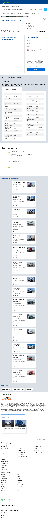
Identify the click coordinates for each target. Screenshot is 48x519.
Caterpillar (3, 491)
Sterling (3, 486)
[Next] (44, 17)
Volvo (2, 489)
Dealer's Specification (12, 89)
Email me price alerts (26, 152)
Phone (28, 49)
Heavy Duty (19, 13)
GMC (18, 474)
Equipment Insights (7, 39)
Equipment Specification (9, 37)
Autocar (3, 474)
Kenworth (3, 482)
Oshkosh (3, 484)
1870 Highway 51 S (6, 31)
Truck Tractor (26, 13)
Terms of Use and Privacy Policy (8, 505)
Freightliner (4, 478)
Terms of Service (36, 66)
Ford (2, 493)
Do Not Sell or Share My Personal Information (10, 510)
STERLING (33, 13)
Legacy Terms (4, 508)
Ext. (41, 49)
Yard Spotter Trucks (22, 456)
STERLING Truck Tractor (18, 389)
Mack (18, 478)
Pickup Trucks (37, 450)
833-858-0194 (42, 31)
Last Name (28, 43)
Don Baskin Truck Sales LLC (7, 30)
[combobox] (28, 50)
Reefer (2, 467)
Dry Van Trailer (4, 463)
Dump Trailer (4, 465)
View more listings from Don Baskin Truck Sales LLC (13, 414)
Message (28, 52)
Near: (31, 9)
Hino (18, 491)
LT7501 (38, 13)
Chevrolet (3, 476)
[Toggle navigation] (45, 2)
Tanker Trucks (4, 455)
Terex (18, 482)
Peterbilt (19, 480)
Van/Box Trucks (5, 451)
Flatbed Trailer (4, 461)
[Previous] (4, 17)
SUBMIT (35, 69)
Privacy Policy (29, 66)
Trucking (13, 13)
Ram (18, 493)
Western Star (20, 484)
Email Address (29, 46)
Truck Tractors (4, 447)
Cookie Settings (4, 512)
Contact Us (3, 515)
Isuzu (18, 476)
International (4, 480)
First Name (28, 40)
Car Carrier (4, 469)
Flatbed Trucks (5, 449)
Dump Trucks (4, 453)
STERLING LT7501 (6, 389)
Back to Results (6, 13)
